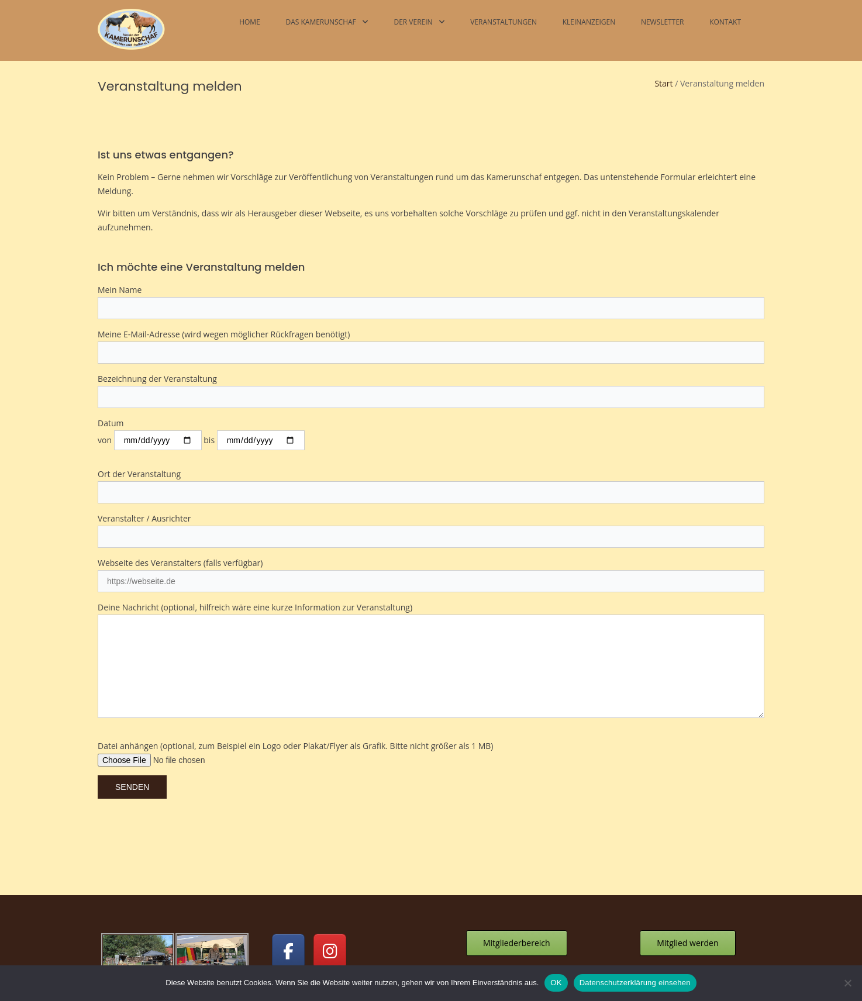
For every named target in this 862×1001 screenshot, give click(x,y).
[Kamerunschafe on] (371, 890)
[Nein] (847, 983)
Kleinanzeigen (589, 22)
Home (249, 22)
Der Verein (413, 22)
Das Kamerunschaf (320, 22)
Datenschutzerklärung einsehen (635, 982)
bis (254, 379)
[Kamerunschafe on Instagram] (329, 890)
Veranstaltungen (503, 22)
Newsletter (662, 22)
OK (555, 982)
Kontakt (725, 22)
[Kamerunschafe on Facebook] (288, 890)
